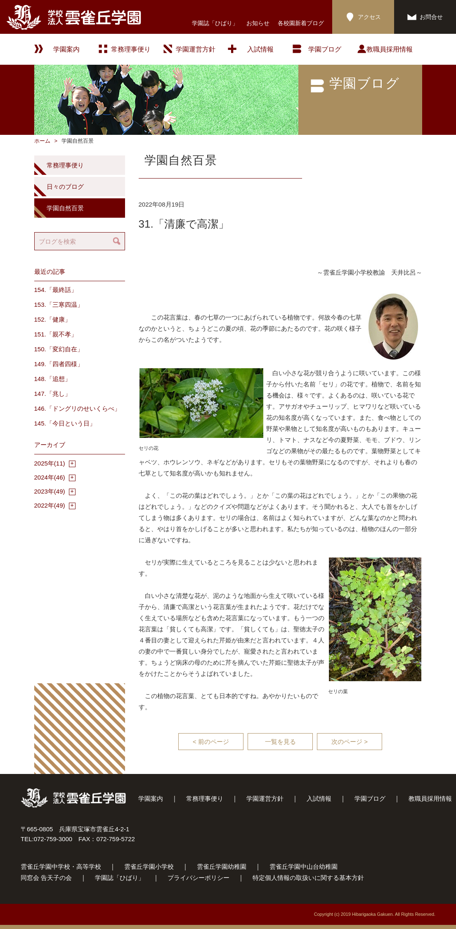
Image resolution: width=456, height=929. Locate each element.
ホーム (42, 141)
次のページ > (349, 741)
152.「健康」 (52, 319)
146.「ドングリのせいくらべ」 (77, 408)
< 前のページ (211, 741)
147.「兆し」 (52, 393)
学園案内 (150, 798)
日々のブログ (65, 186)
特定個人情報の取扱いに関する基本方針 (308, 877)
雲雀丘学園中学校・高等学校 (61, 866)
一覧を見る (280, 741)
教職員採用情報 (389, 49)
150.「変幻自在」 (58, 349)
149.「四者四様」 (58, 363)
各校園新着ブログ (301, 23)
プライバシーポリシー (198, 877)
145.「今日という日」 (65, 423)
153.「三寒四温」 (58, 304)
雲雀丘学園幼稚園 (221, 866)
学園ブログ (369, 798)
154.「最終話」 (55, 289)
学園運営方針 (195, 49)
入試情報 (260, 49)
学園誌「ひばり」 (215, 23)
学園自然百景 (65, 208)
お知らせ (257, 23)
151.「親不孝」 (55, 334)
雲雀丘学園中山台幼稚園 (303, 866)
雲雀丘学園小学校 (149, 866)
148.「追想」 (52, 378)
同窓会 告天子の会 (46, 877)
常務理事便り (131, 49)
